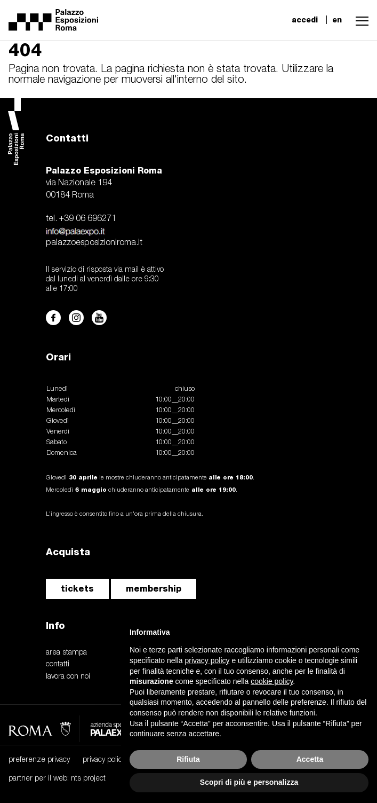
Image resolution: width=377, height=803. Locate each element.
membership (153, 589)
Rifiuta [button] (188, 759)
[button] (359, 19)
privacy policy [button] (207, 660)
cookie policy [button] (272, 681)
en (337, 19)
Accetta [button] (310, 759)
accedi (305, 19)
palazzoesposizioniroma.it (94, 243)
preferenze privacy (39, 760)
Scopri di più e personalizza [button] (249, 782)
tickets (77, 589)
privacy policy (104, 760)
